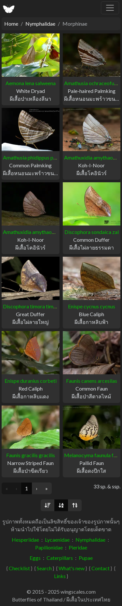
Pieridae (78, 547)
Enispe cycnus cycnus (91, 306)
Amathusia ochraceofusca (93, 83)
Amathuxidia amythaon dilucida (38, 232)
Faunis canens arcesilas (91, 381)
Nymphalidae (40, 23)
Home (11, 23)
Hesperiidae (25, 539)
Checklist (19, 568)
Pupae (86, 558)
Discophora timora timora (32, 306)
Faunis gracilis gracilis (30, 455)
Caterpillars (60, 558)
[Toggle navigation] (110, 7)
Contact (100, 568)
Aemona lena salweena (31, 83)
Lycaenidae (57, 539)
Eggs (35, 558)
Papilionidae (49, 547)
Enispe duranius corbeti (31, 381)
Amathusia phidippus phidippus (37, 157)
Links (60, 576)
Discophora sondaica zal (91, 232)
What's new (72, 568)
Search (44, 568)
